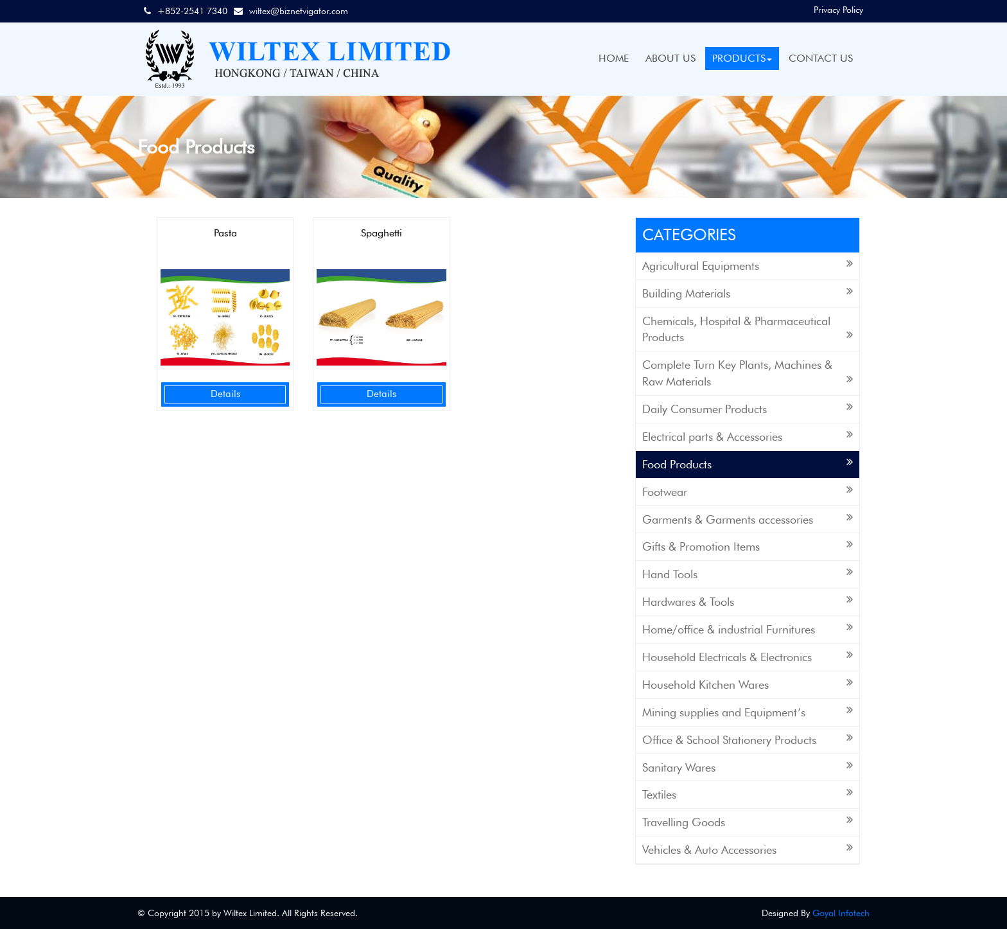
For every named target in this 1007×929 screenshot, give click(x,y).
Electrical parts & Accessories (747, 436)
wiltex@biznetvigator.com (298, 11)
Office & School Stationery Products (747, 739)
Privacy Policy (838, 9)
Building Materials (747, 292)
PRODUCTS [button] (742, 58)
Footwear (747, 491)
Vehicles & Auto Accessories (747, 849)
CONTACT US (821, 58)
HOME (614, 58)
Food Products (747, 463)
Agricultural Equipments (747, 265)
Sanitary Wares (747, 766)
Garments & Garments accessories (747, 518)
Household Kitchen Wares (747, 684)
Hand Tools (747, 573)
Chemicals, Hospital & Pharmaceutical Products (747, 329)
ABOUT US (670, 58)
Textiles (747, 793)
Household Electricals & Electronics (747, 656)
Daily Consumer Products (747, 408)
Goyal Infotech (841, 913)
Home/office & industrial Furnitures (747, 628)
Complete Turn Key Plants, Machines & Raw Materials (747, 373)
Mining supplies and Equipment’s (747, 711)
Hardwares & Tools (747, 601)
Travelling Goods (747, 821)
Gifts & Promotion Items (747, 545)
